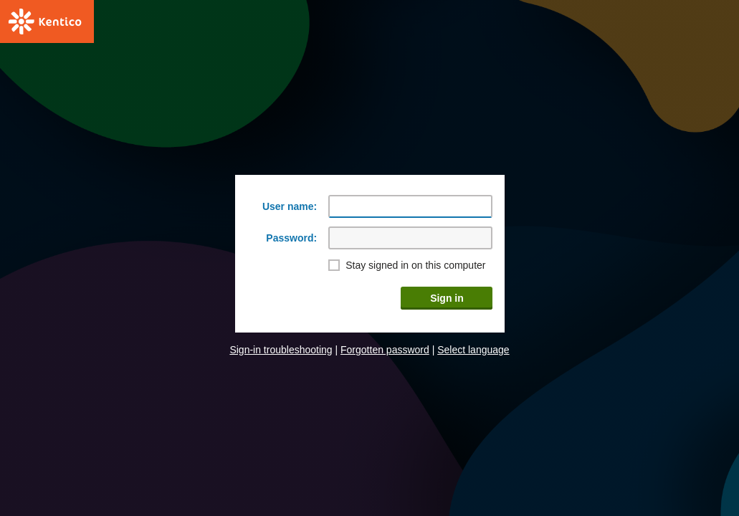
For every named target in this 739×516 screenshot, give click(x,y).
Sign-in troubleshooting (280, 349)
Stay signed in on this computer (415, 265)
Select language (473, 349)
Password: (291, 238)
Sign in (447, 298)
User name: (289, 206)
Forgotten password (384, 349)
